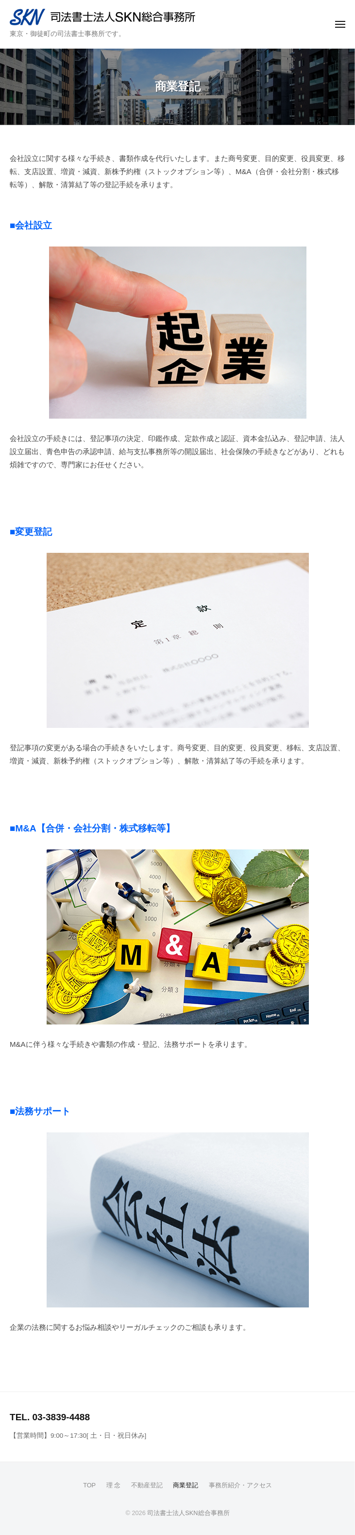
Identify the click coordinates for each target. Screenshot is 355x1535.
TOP (89, 1485)
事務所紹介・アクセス (240, 1485)
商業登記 (185, 1485)
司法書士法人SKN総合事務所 (188, 1513)
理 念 (113, 1485)
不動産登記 (147, 1485)
